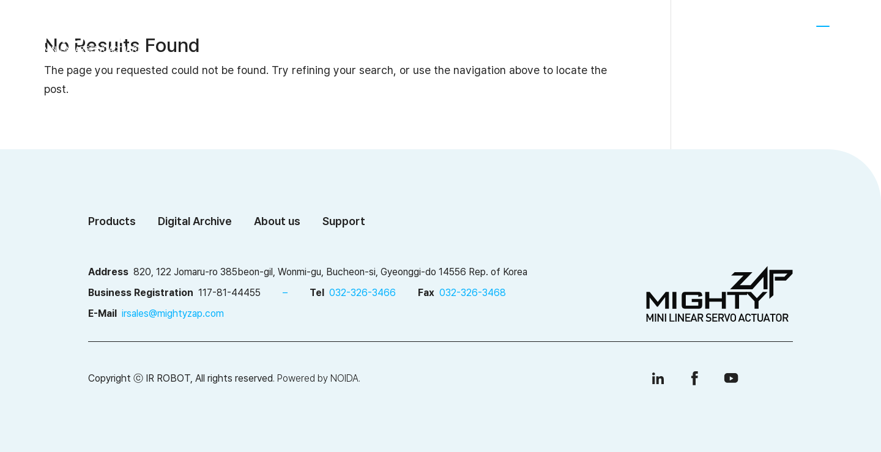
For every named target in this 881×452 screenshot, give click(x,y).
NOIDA (344, 378)
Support (581, 32)
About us (302, 32)
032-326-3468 (472, 292)
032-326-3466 (362, 292)
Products (386, 32)
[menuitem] (781, 32)
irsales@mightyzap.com (173, 313)
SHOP (738, 32)
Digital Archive (484, 32)
